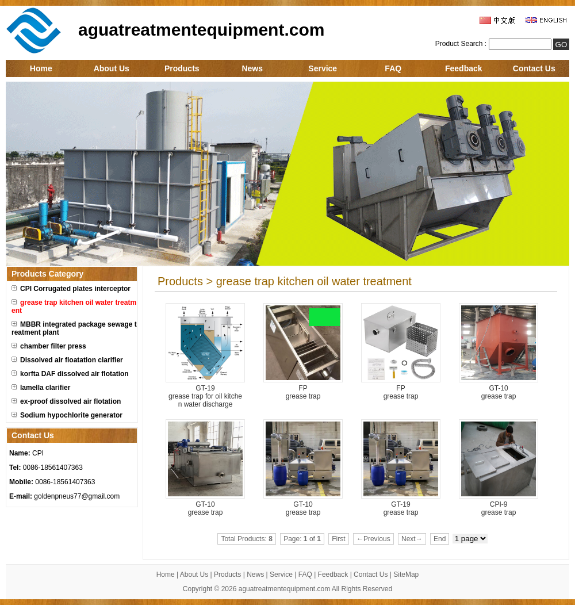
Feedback (463, 68)
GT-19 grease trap (401, 508)
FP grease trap (303, 392)
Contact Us (534, 68)
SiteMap (406, 574)
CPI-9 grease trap (498, 508)
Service (322, 68)
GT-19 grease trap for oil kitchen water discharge (205, 396)
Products (182, 68)
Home (41, 68)
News (252, 68)
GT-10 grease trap (498, 392)
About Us (111, 68)
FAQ (393, 68)
